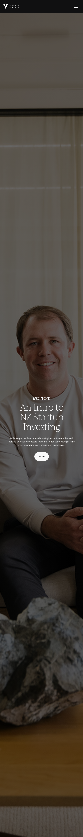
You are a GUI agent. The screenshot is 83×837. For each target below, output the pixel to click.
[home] (11, 6)
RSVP (41, 456)
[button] (76, 6)
